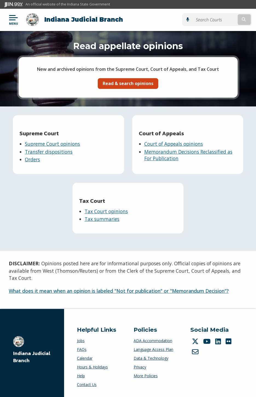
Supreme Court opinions (52, 143)
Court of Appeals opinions (173, 143)
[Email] (196, 351)
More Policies (146, 375)
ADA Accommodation (153, 340)
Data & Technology (151, 358)
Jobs (81, 340)
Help (81, 375)
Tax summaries (102, 219)
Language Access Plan (153, 349)
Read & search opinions (128, 83)
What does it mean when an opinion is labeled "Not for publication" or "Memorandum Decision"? (119, 291)
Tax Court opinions (106, 211)
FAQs (82, 349)
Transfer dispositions (49, 151)
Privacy (140, 367)
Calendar (85, 358)
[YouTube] (207, 341)
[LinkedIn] (218, 341)
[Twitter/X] (196, 341)
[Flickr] (229, 341)
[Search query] (215, 19)
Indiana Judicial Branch (83, 19)
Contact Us (87, 384)
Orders (32, 159)
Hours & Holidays (92, 367)
